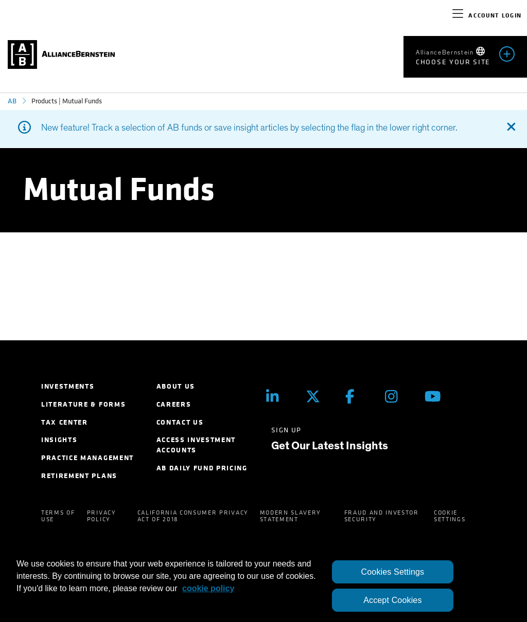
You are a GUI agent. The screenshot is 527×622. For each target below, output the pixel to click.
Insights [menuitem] (59, 440)
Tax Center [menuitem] (64, 422)
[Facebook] (357, 396)
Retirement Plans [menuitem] (79, 476)
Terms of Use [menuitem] (58, 515)
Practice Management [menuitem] (87, 458)
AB (12, 101)
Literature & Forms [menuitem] (83, 404)
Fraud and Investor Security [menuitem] (381, 515)
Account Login (495, 15)
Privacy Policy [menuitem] (101, 515)
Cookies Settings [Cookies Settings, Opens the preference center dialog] (393, 572)
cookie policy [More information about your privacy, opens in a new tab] (208, 588)
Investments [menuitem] (67, 386)
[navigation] (457, 15)
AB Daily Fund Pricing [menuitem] (202, 468)
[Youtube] (437, 396)
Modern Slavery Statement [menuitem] (291, 515)
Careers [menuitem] (173, 404)
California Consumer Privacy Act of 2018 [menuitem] (193, 515)
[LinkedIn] (278, 396)
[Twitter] (318, 396)
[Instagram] (397, 396)
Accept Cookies (392, 600)
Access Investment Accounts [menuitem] (196, 445)
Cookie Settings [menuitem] (449, 515)
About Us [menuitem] (175, 386)
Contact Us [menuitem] (180, 422)
